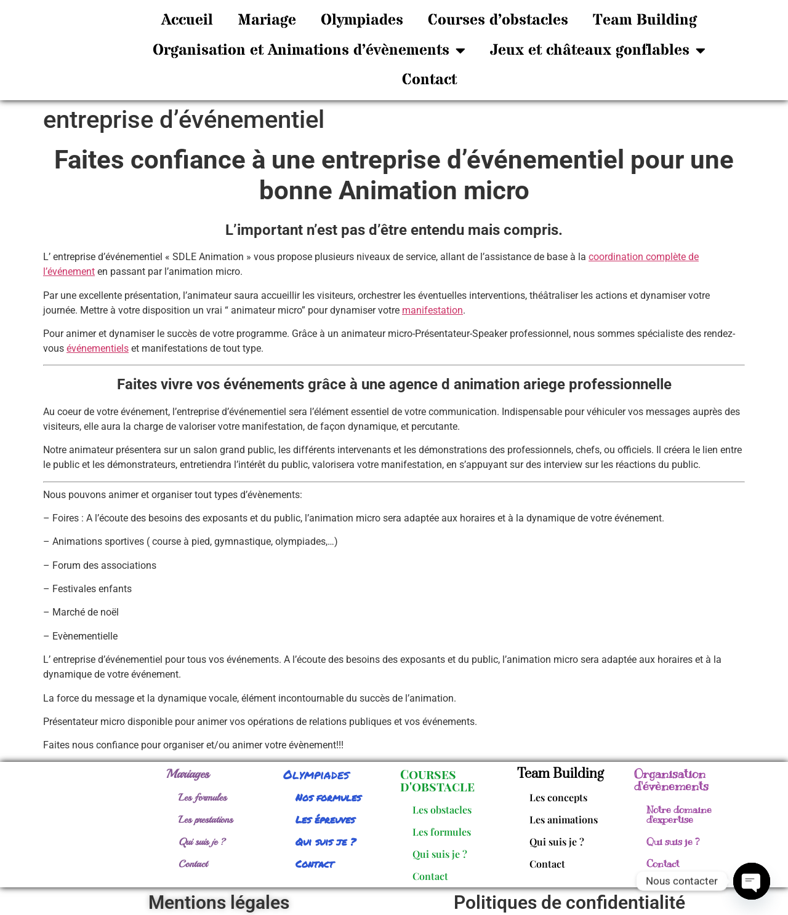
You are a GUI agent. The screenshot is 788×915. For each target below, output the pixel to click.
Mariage (267, 20)
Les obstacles (442, 809)
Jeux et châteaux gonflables (598, 50)
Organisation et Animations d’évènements (309, 50)
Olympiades (362, 20)
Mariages (187, 774)
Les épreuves (325, 819)
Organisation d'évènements (671, 780)
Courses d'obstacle (437, 780)
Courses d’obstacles (498, 20)
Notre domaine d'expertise (679, 815)
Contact (429, 79)
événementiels (97, 348)
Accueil (187, 20)
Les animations (563, 819)
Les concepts (558, 797)
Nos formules (328, 797)
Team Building (645, 20)
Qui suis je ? (202, 842)
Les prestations (206, 820)
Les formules (203, 797)
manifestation (432, 310)
